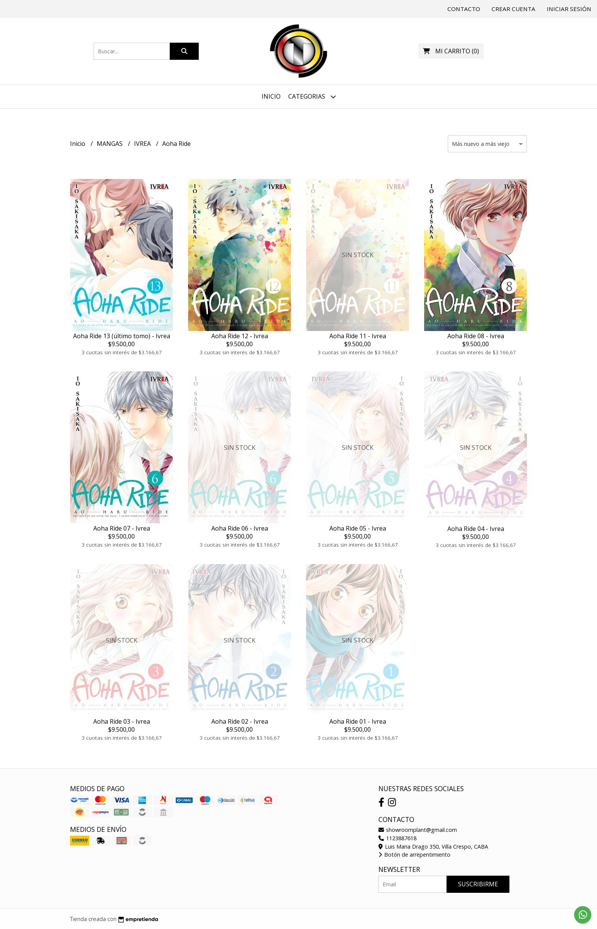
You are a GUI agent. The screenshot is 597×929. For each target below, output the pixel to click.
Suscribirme (478, 884)
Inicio (271, 96)
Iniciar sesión (569, 9)
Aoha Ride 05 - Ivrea (357, 528)
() (451, 51)
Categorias (312, 96)
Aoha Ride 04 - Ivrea (475, 528)
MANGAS (110, 143)
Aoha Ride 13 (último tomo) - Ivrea (121, 336)
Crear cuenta (513, 9)
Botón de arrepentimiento (414, 854)
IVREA (143, 143)
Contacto (463, 9)
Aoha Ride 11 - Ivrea (357, 336)
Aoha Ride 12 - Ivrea (239, 336)
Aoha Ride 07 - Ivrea (121, 528)
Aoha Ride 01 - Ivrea (357, 721)
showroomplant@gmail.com (417, 829)
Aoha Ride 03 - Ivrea (121, 721)
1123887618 (397, 838)
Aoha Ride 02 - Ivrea (239, 721)
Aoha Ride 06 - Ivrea (239, 528)
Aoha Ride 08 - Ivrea (475, 336)
